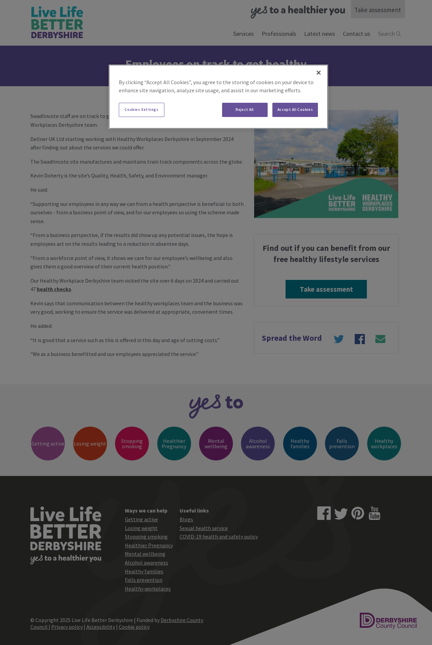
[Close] (318, 72)
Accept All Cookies (295, 109)
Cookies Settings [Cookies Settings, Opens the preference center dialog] (141, 109)
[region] (218, 97)
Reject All (245, 109)
